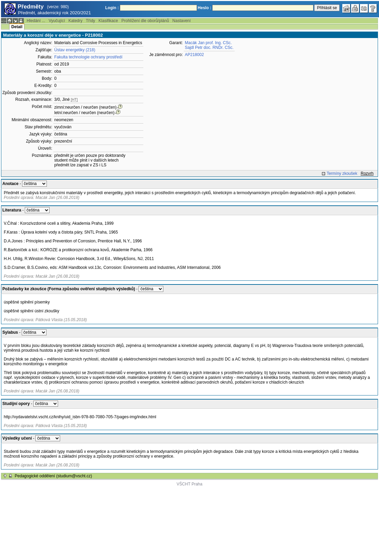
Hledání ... (35, 20)
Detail (16, 26)
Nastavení (182, 20)
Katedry (75, 20)
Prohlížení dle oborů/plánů (145, 20)
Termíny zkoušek (342, 173)
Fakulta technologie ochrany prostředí (88, 57)
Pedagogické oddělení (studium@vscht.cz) (53, 476)
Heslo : (204, 7)
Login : (112, 7)
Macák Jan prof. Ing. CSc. (208, 42)
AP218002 (194, 54)
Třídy (90, 20)
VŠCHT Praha (189, 484)
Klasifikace (108, 20)
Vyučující (57, 20)
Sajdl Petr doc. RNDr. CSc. (209, 47)
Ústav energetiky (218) (74, 50)
